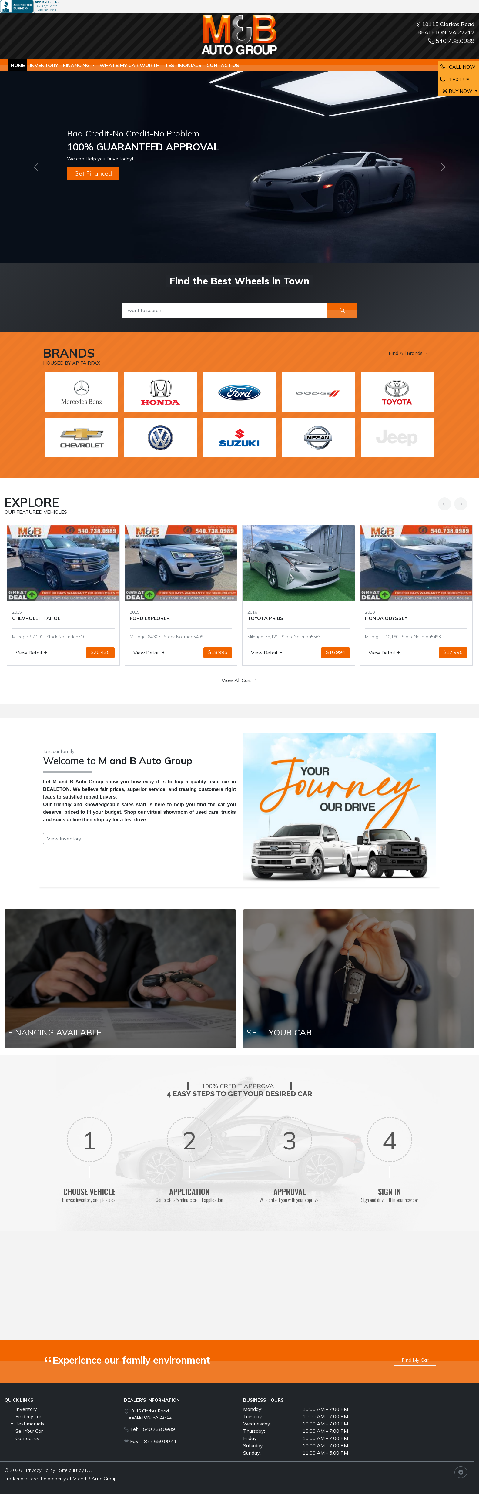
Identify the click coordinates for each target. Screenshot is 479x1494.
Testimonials (26, 1424)
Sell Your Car (26, 1431)
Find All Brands (409, 353)
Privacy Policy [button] (40, 1470)
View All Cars (240, 680)
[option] (60, 595)
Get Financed (93, 173)
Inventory (44, 65)
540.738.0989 (451, 41)
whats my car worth (129, 65)
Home (18, 65)
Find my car (25, 1416)
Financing (77, 65)
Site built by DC (75, 1470)
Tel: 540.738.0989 (152, 1429)
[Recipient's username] (224, 310)
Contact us (222, 65)
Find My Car (415, 1360)
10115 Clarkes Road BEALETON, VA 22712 (150, 1414)
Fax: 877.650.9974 (153, 1441)
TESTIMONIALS (183, 65)
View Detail (29, 653)
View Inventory (64, 839)
